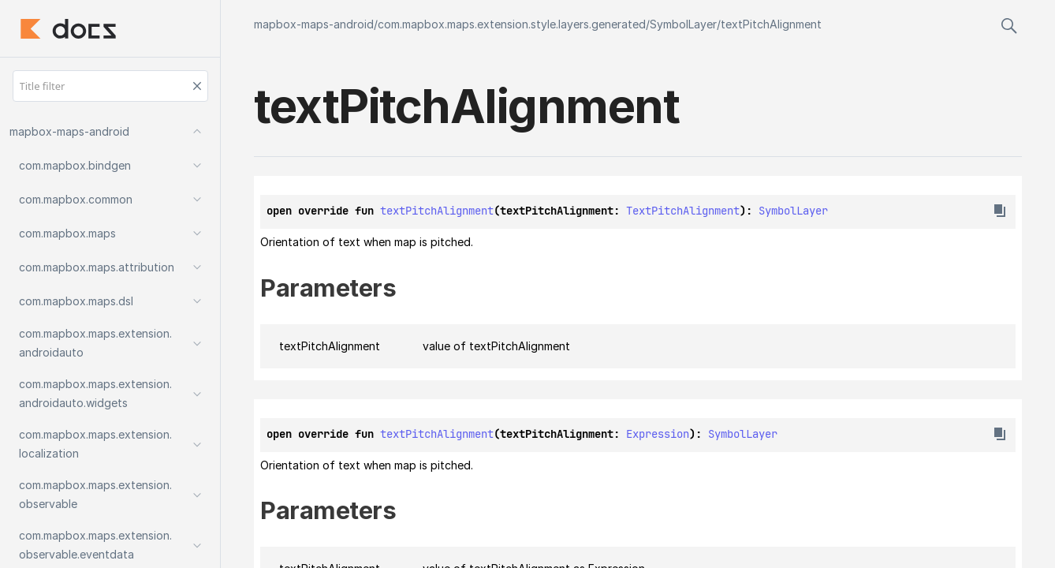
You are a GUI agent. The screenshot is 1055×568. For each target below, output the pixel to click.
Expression (657, 434)
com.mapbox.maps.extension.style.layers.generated (512, 24)
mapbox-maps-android (314, 24)
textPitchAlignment (771, 24)
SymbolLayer (683, 24)
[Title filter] (110, 86)
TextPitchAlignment (683, 211)
